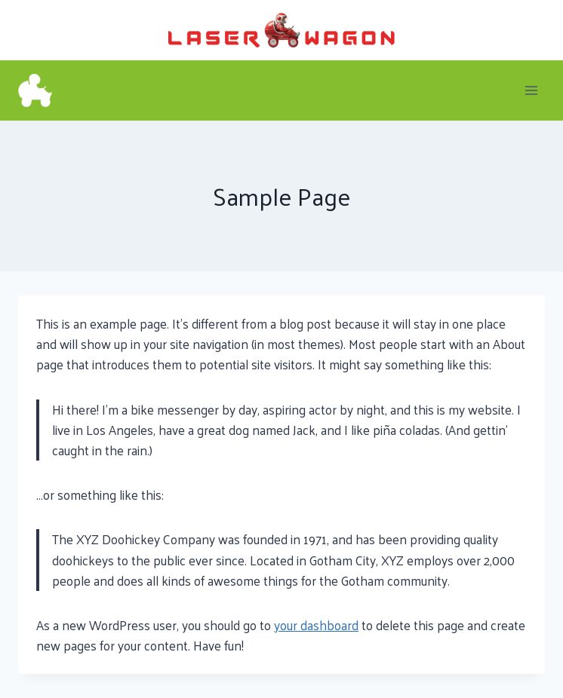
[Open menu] (531, 90)
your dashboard (316, 625)
